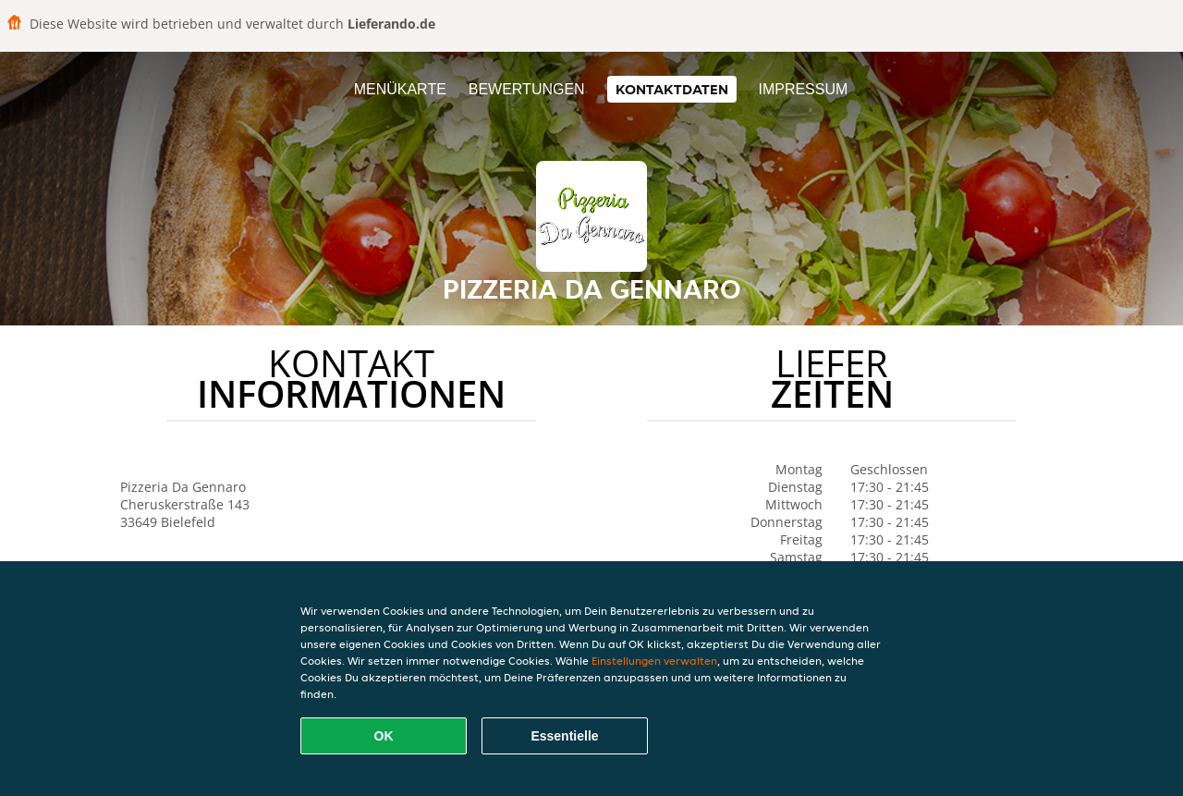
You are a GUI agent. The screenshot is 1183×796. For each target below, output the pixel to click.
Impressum (803, 89)
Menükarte (400, 89)
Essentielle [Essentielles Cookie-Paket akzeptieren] (564, 736)
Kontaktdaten (672, 89)
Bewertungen (527, 89)
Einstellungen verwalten (654, 660)
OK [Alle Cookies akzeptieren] (384, 736)
